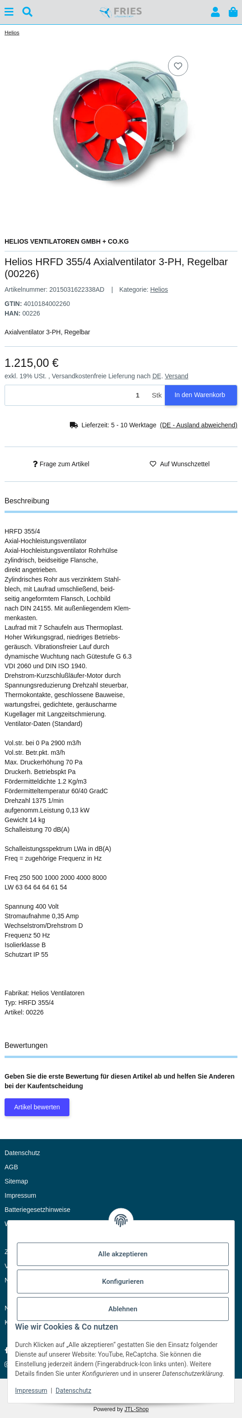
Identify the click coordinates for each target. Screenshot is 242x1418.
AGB (11, 1167)
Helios (159, 289)
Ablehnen (122, 1309)
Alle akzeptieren (122, 1254)
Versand (176, 376)
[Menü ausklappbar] (9, 12)
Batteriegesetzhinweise (37, 1209)
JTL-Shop (136, 1409)
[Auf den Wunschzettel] (178, 66)
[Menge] (77, 395)
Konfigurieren (122, 1281)
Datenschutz (73, 1390)
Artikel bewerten (37, 1107)
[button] (215, 12)
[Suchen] (27, 12)
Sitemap (16, 1181)
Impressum (31, 1390)
